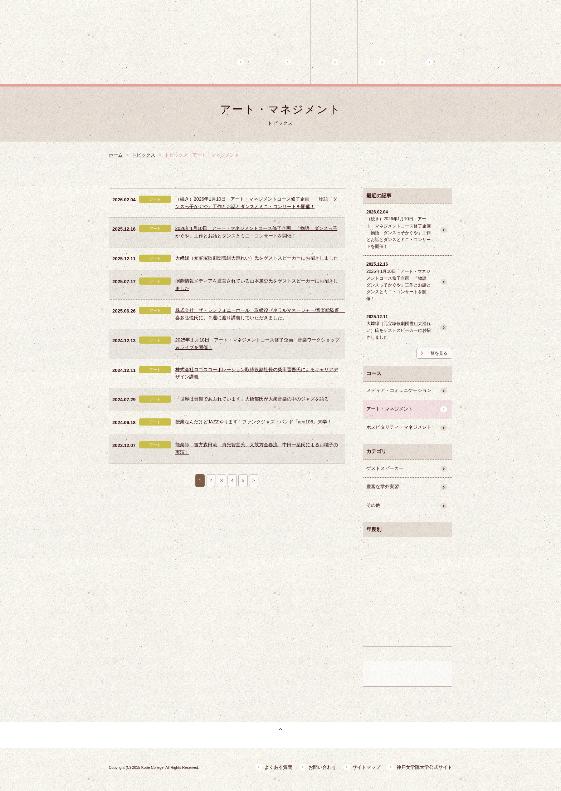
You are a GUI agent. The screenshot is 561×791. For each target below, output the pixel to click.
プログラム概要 (286, 42)
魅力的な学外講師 (428, 42)
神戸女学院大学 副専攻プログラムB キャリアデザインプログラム (157, 45)
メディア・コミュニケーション (398, 390)
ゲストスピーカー (385, 468)
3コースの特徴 (334, 42)
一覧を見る (437, 353)
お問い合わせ (322, 767)
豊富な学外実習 (382, 486)
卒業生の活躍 (407, 583)
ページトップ (280, 735)
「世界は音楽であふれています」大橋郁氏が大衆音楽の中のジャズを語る (252, 399)
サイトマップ (366, 767)
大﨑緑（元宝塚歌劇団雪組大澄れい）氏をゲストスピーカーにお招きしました (256, 258)
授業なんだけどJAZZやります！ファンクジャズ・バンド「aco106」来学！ (253, 421)
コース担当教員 (381, 42)
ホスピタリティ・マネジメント (398, 427)
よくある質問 (278, 767)
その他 (373, 505)
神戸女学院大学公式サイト (424, 767)
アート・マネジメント (389, 409)
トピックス (143, 155)
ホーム (239, 42)
